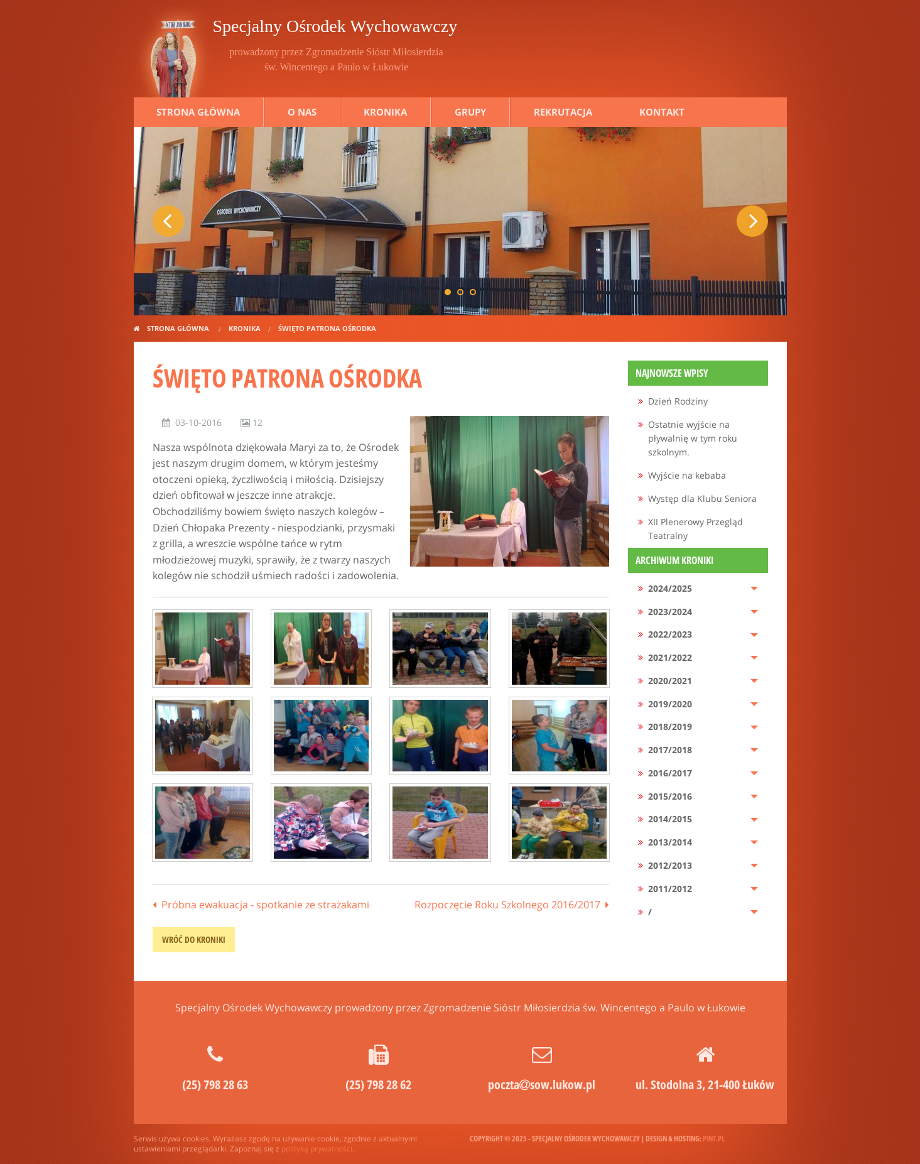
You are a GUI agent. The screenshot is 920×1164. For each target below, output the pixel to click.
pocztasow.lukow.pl (541, 1084)
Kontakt (662, 112)
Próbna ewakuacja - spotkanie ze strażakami (265, 904)
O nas (302, 112)
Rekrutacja (563, 112)
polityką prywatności (316, 1148)
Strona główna (198, 112)
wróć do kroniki (193, 939)
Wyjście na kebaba (687, 475)
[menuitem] (698, 401)
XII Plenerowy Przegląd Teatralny (695, 528)
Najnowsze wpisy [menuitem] (672, 373)
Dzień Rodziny (678, 401)
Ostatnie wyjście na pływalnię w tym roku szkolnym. (692, 438)
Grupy (470, 112)
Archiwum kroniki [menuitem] (674, 560)
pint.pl (714, 1138)
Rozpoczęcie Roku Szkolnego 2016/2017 (507, 904)
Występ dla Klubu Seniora (702, 498)
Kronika (385, 112)
